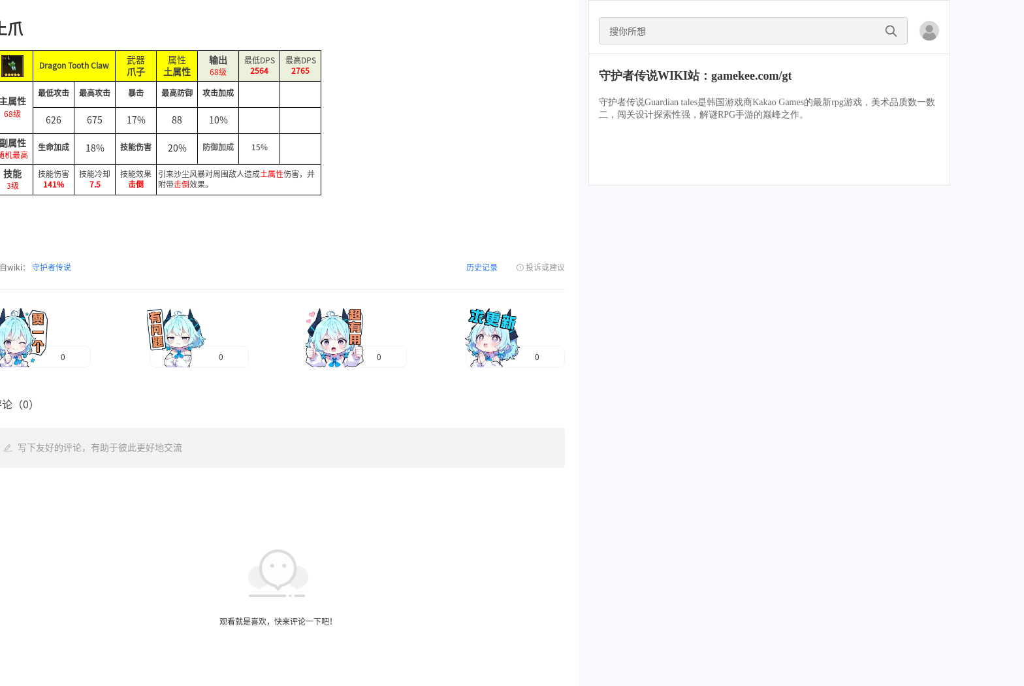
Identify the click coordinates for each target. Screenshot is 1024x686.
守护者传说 (50, 267)
